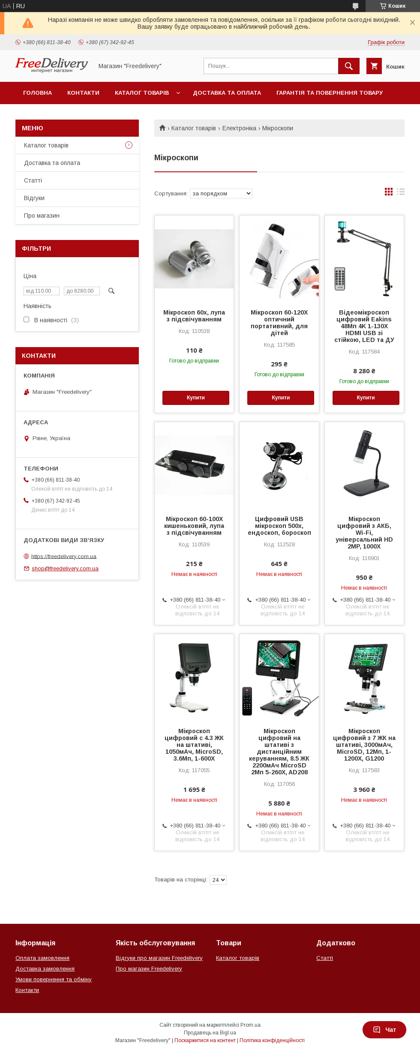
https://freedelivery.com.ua (63, 556)
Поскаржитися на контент (205, 1040)
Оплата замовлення (42, 958)
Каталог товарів (142, 93)
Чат (384, 1030)
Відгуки (34, 198)
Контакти (83, 93)
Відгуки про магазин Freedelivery (159, 958)
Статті (33, 180)
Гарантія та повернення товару (329, 93)
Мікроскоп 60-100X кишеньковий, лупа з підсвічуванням (194, 526)
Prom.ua (250, 1025)
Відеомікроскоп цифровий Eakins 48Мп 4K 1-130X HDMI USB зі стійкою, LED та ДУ (364, 326)
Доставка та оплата (227, 93)
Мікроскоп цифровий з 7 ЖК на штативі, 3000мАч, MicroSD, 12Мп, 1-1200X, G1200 (364, 745)
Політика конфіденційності (272, 1040)
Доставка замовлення (45, 968)
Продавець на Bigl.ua (210, 1033)
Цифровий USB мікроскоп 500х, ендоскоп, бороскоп (279, 526)
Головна (37, 93)
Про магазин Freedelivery (149, 968)
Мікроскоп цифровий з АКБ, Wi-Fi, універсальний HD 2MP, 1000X (364, 533)
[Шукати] (349, 66)
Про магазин (42, 215)
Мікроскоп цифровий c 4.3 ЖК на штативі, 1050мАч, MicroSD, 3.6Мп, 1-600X (194, 745)
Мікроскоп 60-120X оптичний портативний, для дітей (279, 322)
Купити (196, 398)
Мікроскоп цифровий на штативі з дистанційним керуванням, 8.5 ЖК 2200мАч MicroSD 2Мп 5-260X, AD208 (279, 752)
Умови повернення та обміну (53, 979)
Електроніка (239, 128)
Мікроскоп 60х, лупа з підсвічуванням (194, 316)
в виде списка (401, 194)
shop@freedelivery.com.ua (65, 568)
